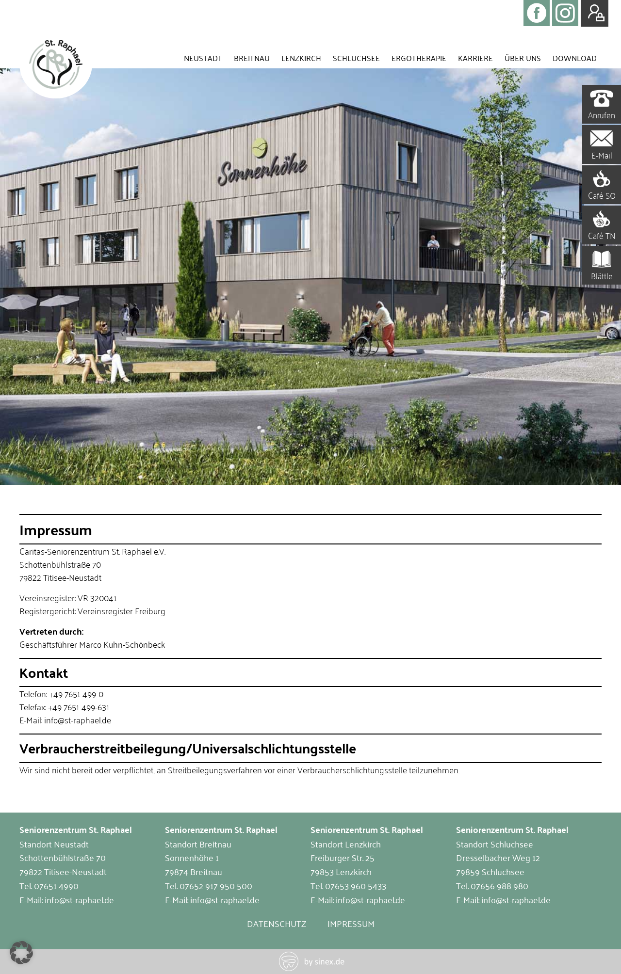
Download (575, 57)
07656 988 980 (499, 885)
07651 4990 (56, 885)
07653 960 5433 (355, 885)
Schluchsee (356, 57)
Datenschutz (276, 923)
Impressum (351, 923)
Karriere (475, 57)
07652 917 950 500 (216, 885)
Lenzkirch (301, 57)
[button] (21, 952)
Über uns (523, 57)
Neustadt (203, 57)
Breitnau (252, 57)
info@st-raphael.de (79, 899)
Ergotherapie (419, 57)
